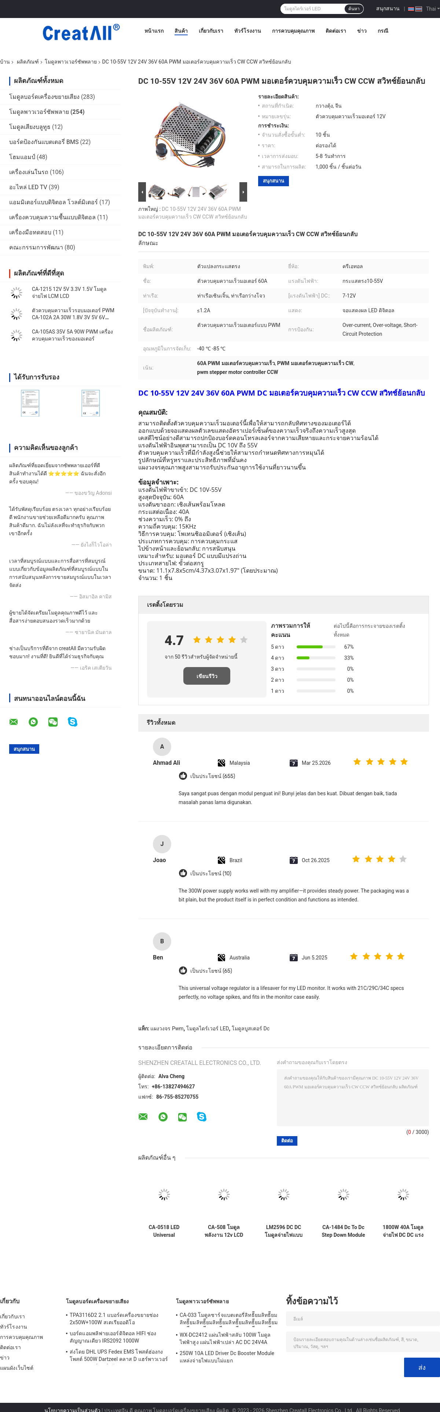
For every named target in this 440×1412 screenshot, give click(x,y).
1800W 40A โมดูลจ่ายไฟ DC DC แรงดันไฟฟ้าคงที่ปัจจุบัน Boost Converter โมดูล (403, 1231)
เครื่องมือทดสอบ (30, 232)
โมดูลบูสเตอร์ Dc (251, 1028)
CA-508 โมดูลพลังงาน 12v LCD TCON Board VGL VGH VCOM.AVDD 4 (223, 1231)
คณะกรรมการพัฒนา (36, 247)
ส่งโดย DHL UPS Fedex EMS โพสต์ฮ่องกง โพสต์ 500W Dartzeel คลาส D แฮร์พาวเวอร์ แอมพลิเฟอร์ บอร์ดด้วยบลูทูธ (119, 1356)
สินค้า (181, 31)
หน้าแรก (154, 31)
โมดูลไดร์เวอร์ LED (207, 1028)
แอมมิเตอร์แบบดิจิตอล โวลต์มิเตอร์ (53, 202)
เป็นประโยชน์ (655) (212, 776)
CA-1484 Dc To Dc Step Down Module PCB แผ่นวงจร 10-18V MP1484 (343, 1231)
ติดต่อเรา (336, 31)
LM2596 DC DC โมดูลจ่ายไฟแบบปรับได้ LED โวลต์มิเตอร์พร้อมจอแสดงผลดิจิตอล (284, 1231)
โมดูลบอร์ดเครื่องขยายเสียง (44, 96)
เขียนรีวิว (207, 676)
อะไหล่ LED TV (28, 187)
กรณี (383, 31)
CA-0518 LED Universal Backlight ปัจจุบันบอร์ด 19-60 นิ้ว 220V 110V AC (164, 1231)
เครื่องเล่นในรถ (28, 172)
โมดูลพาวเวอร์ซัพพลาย (71, 62)
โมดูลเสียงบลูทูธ (30, 126)
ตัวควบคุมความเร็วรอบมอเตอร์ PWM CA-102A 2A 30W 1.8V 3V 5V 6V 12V (73, 317)
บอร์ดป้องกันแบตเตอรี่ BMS (43, 141)
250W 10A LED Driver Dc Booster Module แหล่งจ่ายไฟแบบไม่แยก (227, 1357)
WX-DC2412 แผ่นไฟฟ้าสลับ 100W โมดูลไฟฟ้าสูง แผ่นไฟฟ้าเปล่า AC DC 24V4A (225, 1338)
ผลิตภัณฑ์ (28, 62)
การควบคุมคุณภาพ (293, 31)
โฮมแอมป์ (22, 157)
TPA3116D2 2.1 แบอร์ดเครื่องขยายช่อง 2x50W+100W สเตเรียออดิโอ (114, 1318)
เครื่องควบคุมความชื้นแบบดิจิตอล (52, 217)
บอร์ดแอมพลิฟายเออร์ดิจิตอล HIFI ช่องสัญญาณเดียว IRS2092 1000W (113, 1337)
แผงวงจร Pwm (166, 1028)
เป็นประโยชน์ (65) (211, 971)
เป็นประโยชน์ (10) (210, 874)
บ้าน (5, 62)
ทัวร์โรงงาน (247, 31)
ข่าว (362, 31)
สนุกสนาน (388, 8)
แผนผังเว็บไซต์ (16, 1368)
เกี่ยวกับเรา (211, 31)
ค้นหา (354, 8)
